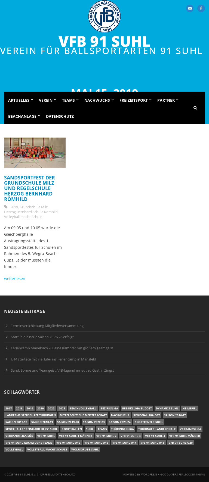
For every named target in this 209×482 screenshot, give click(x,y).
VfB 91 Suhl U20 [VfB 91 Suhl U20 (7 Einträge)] (181, 442)
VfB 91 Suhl (104, 41)
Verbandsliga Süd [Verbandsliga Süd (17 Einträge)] (19, 436)
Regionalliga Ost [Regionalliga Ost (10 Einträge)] (146, 415)
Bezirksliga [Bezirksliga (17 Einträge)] (109, 408)
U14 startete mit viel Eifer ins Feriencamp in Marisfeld (53, 359)
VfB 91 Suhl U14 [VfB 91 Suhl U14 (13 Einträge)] (124, 442)
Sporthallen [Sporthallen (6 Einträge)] (72, 429)
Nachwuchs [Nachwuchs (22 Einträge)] (120, 415)
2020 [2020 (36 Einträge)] (40, 408)
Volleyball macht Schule (23, 216)
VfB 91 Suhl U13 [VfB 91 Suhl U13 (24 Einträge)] (96, 442)
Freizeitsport (133, 100)
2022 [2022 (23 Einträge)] (51, 408)
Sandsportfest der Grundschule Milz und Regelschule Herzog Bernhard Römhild (29, 188)
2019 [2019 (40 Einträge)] (30, 408)
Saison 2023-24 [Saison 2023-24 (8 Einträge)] (120, 422)
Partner (166, 100)
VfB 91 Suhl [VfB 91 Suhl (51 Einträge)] (46, 436)
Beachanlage (22, 116)
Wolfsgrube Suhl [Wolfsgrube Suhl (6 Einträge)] (85, 449)
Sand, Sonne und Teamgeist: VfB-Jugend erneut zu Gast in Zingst (62, 370)
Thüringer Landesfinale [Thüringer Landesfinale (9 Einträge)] (157, 429)
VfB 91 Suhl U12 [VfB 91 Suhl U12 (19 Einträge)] (68, 442)
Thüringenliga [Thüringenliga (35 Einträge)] (122, 429)
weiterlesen (14, 278)
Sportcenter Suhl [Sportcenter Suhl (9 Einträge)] (149, 422)
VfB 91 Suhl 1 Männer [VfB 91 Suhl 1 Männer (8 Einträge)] (75, 436)
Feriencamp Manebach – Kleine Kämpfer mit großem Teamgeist (62, 348)
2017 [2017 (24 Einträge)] (8, 408)
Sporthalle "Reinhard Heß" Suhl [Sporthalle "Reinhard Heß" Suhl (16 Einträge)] (31, 429)
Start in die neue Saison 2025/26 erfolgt (42, 337)
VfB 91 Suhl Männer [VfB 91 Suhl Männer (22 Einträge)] (184, 436)
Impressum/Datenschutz (57, 474)
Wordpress (149, 474)
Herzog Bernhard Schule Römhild (31, 211)
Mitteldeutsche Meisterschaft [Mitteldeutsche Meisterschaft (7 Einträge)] (83, 415)
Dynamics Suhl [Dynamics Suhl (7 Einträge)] (167, 408)
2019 (14, 206)
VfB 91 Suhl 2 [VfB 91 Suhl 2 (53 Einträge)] (106, 436)
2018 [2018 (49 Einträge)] (19, 408)
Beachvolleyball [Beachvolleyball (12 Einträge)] (82, 408)
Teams (68, 100)
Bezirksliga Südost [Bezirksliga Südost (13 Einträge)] (137, 408)
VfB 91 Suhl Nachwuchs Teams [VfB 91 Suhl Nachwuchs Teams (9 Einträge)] (28, 442)
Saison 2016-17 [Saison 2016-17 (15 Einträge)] (175, 415)
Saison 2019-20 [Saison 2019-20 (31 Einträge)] (68, 422)
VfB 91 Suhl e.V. (25, 474)
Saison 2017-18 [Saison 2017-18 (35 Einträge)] (16, 422)
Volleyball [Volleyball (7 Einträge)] (14, 449)
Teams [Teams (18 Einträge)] (102, 429)
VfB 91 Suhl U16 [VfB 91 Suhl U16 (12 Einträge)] (152, 442)
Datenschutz (60, 116)
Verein (46, 100)
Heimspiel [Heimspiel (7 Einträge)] (190, 408)
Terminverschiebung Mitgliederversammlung (47, 326)
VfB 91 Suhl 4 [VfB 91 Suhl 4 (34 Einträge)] (155, 436)
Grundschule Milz (34, 206)
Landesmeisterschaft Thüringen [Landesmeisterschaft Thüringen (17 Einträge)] (30, 415)
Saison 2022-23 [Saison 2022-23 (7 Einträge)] (94, 422)
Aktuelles (18, 100)
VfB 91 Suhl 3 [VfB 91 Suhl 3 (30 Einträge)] (131, 436)
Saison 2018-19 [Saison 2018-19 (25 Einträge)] (42, 422)
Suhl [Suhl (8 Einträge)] (90, 429)
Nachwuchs (97, 100)
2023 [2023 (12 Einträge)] (62, 408)
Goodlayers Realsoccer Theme (182, 474)
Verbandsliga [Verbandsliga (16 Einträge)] (190, 429)
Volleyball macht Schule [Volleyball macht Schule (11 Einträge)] (47, 449)
